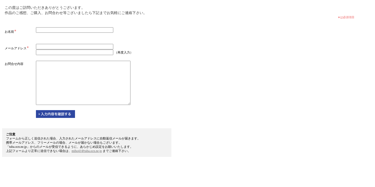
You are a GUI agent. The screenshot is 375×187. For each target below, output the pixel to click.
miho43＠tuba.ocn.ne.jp (87, 151)
